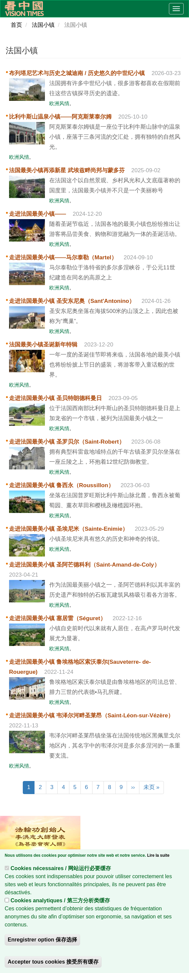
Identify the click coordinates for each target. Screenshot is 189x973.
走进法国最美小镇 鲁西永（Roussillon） (61, 485)
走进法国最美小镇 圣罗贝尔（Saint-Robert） (67, 442)
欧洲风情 (59, 103)
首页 (16, 25)
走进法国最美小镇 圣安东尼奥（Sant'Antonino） (72, 301)
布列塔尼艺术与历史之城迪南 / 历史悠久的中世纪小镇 (77, 73)
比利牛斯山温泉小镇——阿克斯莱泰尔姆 (60, 117)
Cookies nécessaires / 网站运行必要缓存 (61, 870)
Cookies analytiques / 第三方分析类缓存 (60, 902)
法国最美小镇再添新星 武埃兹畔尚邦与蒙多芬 (67, 170)
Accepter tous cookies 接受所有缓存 (53, 963)
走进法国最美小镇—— (37, 214)
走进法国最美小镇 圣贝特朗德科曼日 (55, 398)
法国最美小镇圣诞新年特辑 (43, 344)
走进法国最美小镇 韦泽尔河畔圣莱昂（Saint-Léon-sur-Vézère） (91, 715)
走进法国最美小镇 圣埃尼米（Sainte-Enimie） (68, 529)
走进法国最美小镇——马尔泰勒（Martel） (63, 257)
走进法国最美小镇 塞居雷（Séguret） (57, 618)
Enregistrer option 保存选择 (42, 941)
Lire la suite (158, 857)
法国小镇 (43, 25)
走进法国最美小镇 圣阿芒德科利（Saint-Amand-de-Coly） (84, 565)
